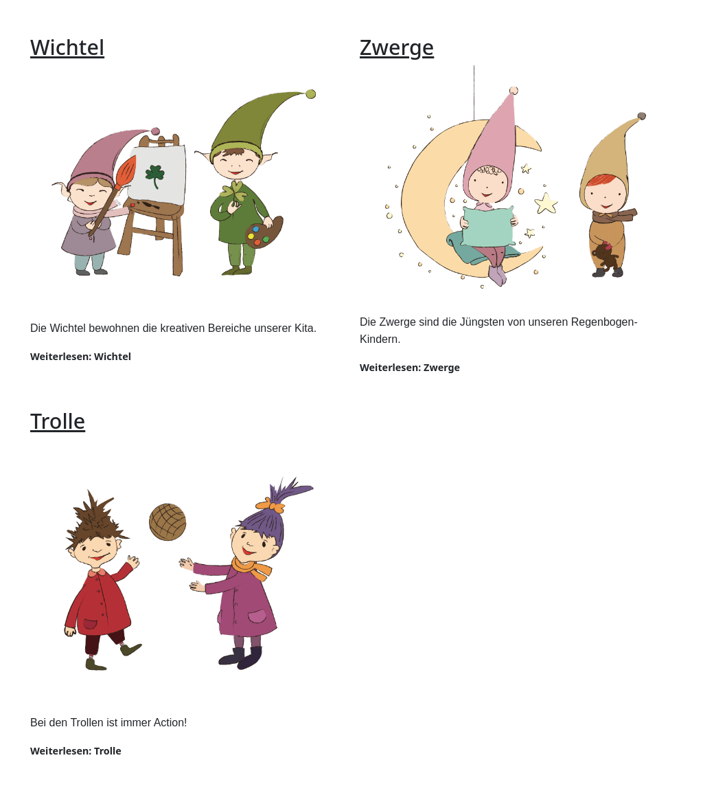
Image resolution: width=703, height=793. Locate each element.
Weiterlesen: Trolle (76, 750)
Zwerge (397, 46)
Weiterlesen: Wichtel (80, 356)
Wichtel (67, 46)
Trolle (57, 420)
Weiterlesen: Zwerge (410, 367)
